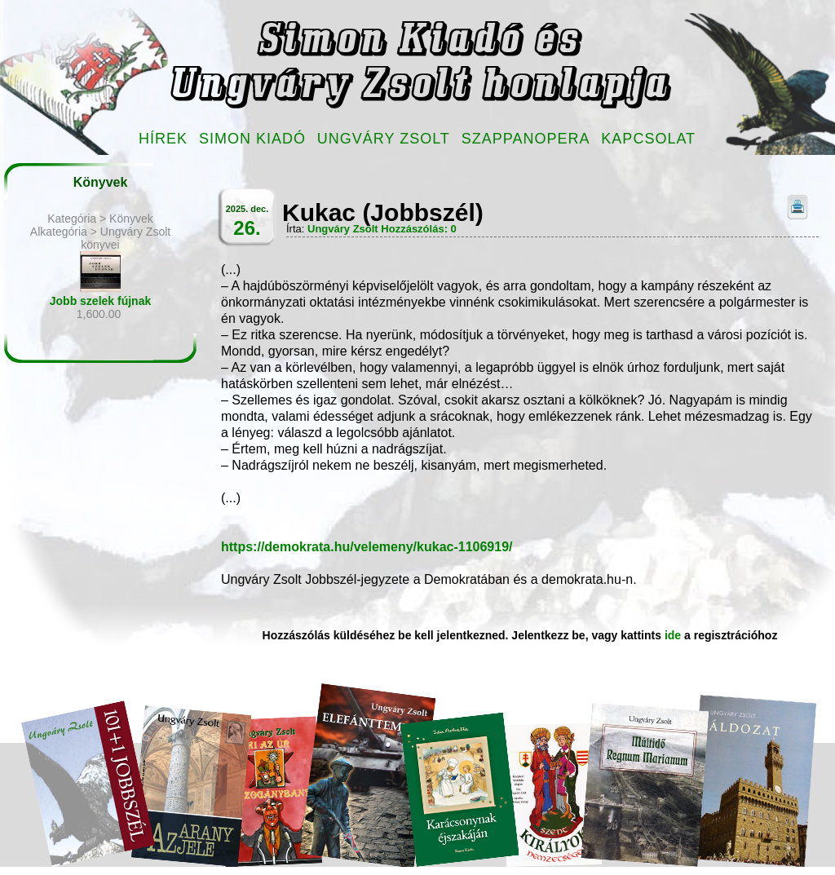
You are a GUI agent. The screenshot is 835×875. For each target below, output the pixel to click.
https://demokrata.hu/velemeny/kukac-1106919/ (367, 547)
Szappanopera (526, 138)
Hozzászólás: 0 (418, 229)
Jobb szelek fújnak (100, 300)
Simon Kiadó (252, 138)
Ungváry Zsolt (383, 138)
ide (673, 635)
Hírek (163, 138)
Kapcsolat (648, 138)
